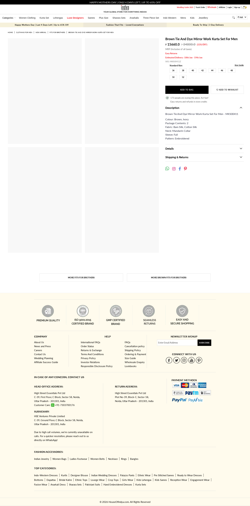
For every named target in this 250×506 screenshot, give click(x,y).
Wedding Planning (43, 358)
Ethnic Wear (144, 475)
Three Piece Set (151, 18)
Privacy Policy (88, 358)
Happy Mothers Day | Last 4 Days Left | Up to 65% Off (42, 25)
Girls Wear (127, 479)
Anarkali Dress (58, 484)
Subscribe (204, 343)
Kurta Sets (140, 484)
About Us (39, 342)
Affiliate (222, 7)
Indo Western (169, 18)
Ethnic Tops (81, 479)
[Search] (233, 17)
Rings (124, 458)
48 (232, 70)
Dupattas (51, 479)
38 (183, 70)
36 (173, 70)
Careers (38, 350)
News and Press (42, 346)
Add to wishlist (227, 90)
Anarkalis (134, 18)
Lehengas (58, 18)
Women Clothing (27, 18)
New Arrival (41, 32)
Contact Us (40, 354)
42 (202, 70)
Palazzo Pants (127, 475)
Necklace (113, 458)
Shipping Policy (133, 350)
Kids (192, 18)
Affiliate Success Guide (46, 362)
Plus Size (103, 18)
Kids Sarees (161, 479)
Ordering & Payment (135, 354)
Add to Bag (187, 90)
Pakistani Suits (92, 484)
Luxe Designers (75, 18)
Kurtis (64, 475)
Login (230, 7)
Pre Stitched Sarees (164, 475)
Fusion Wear (40, 484)
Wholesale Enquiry (135, 362)
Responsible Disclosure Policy (97, 366)
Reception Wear (178, 479)
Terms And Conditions (92, 354)
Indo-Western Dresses (46, 475)
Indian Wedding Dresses (104, 475)
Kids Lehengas (143, 479)
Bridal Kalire (65, 479)
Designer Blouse (79, 475)
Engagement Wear (200, 479)
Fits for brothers (57, 32)
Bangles (134, 458)
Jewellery (203, 18)
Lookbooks (130, 366)
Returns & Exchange (91, 350)
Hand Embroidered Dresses (117, 484)
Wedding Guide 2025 (185, 7)
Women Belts (97, 458)
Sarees (91, 18)
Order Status (87, 346)
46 (222, 70)
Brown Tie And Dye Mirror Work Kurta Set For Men (91, 32)
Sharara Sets (118, 18)
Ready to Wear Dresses (189, 475)
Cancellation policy (135, 346)
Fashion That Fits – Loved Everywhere (125, 25)
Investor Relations (90, 362)
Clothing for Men (24, 32)
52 (183, 77)
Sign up (237, 7)
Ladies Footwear (78, 458)
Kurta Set (44, 18)
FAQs (127, 342)
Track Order (200, 7)
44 (212, 70)
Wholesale (211, 7)
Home (10, 32)
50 (173, 77)
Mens (183, 18)
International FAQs (90, 342)
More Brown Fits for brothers (168, 277)
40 (193, 70)
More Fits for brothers (81, 277)
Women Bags (59, 458)
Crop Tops (113, 479)
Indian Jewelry (41, 458)
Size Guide (239, 65)
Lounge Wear (98, 479)
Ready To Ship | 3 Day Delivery (208, 25)
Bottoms (38, 479)
